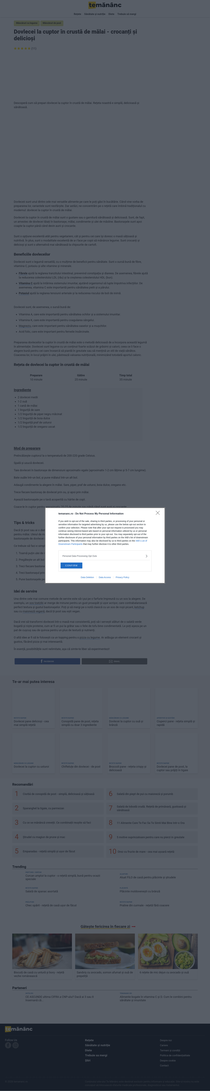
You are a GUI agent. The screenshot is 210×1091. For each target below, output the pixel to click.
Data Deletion (87, 578)
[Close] (159, 513)
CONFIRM (76, 565)
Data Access (105, 578)
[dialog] (105, 545)
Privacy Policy (122, 578)
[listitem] (105, 555)
